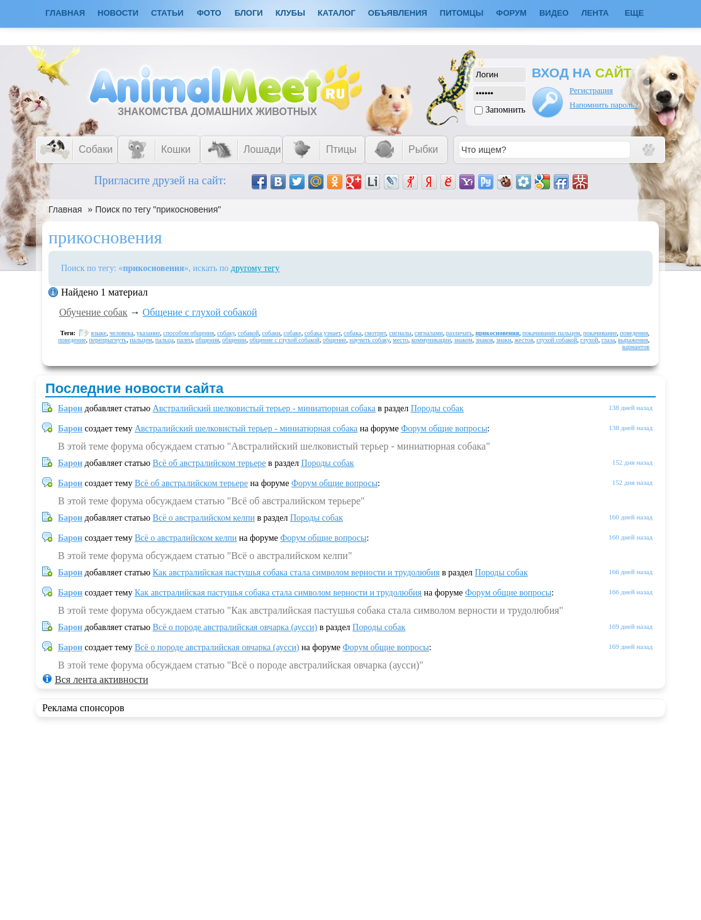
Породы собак (437, 408)
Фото (209, 13)
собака (352, 333)
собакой (248, 333)
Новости (118, 13)
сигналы (400, 333)
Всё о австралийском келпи (204, 518)
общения (208, 339)
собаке (292, 333)
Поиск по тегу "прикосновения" (158, 209)
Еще (634, 13)
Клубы (290, 13)
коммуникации (431, 339)
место (400, 339)
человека (121, 333)
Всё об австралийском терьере (209, 463)
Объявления (397, 13)
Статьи (167, 13)
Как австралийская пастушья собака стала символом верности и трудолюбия (296, 572)
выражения (633, 339)
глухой (589, 339)
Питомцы (461, 13)
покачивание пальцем (551, 333)
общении (234, 339)
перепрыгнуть (107, 339)
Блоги (249, 13)
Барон (70, 408)
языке (98, 333)
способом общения (188, 333)
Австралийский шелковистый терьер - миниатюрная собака (264, 408)
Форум (511, 13)
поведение (72, 339)
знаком (463, 339)
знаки (504, 339)
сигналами (429, 333)
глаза (608, 339)
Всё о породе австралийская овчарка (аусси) (235, 627)
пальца (164, 339)
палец (185, 339)
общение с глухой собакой (284, 339)
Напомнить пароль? (603, 104)
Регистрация (591, 90)
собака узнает (322, 333)
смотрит (375, 333)
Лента (595, 13)
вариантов (635, 346)
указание (148, 333)
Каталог (337, 13)
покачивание (600, 333)
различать (459, 333)
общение (334, 339)
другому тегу (255, 268)
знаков (484, 339)
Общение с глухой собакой (200, 312)
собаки (271, 333)
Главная (65, 209)
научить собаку (369, 339)
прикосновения (497, 333)
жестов (524, 339)
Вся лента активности (101, 679)
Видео (554, 13)
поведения (634, 333)
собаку (226, 333)
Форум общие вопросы (444, 428)
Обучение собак (93, 312)
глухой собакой (556, 339)
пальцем (141, 339)
